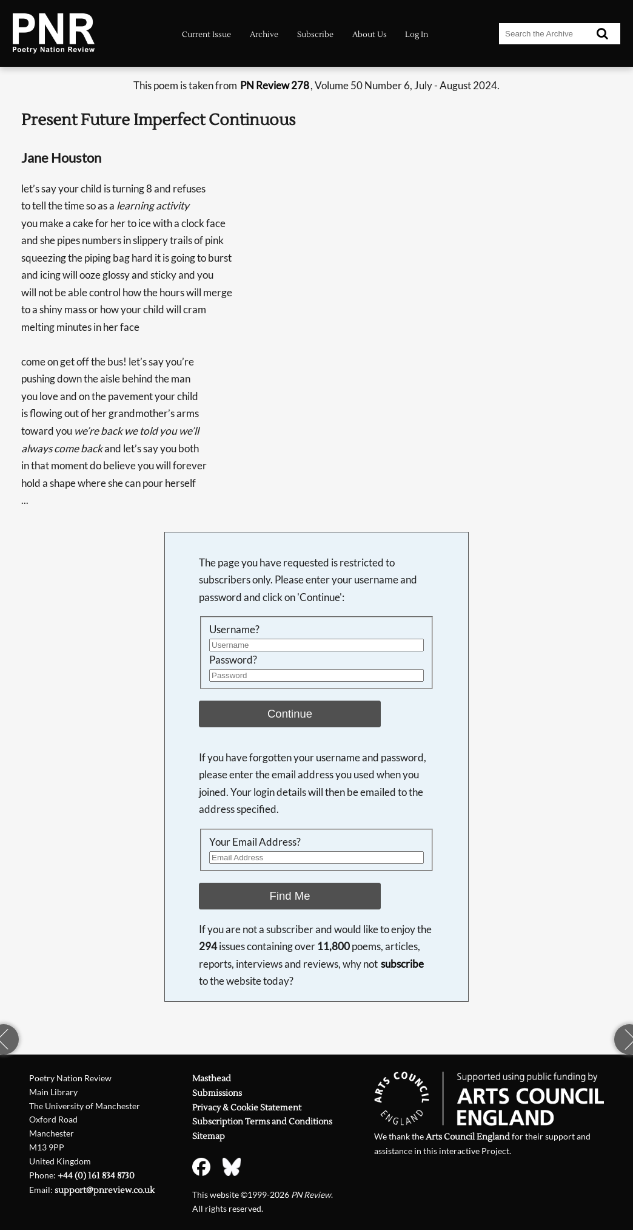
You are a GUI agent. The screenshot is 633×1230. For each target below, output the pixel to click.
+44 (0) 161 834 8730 (96, 1176)
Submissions (217, 1093)
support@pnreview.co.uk (105, 1190)
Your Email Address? (255, 841)
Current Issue (206, 34)
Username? (234, 629)
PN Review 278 (274, 85)
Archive (264, 34)
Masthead (211, 1078)
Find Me (290, 895)
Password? (233, 659)
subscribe (402, 963)
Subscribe (315, 34)
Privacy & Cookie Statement (246, 1108)
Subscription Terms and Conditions (262, 1121)
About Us (369, 34)
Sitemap (208, 1136)
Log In (416, 34)
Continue (289, 713)
